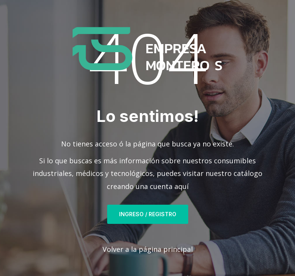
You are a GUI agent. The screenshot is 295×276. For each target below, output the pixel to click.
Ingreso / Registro (147, 214)
